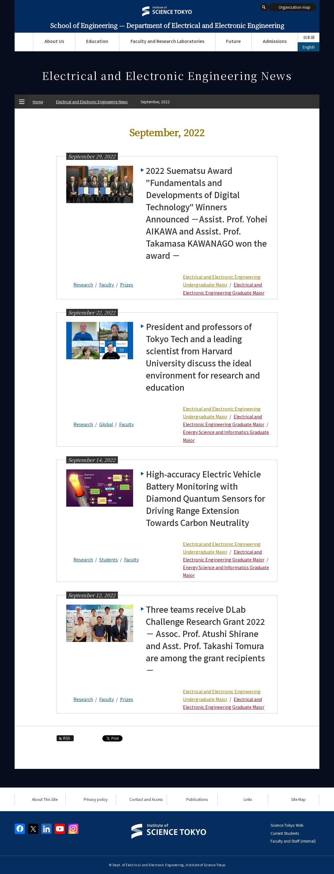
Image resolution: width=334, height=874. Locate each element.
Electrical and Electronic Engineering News (92, 101)
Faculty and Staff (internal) (293, 841)
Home (38, 101)
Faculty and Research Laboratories (167, 41)
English (309, 46)
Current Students (285, 833)
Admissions (275, 41)
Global (106, 424)
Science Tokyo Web (287, 825)
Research (83, 284)
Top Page (24, 42)
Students (108, 559)
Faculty (106, 284)
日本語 (308, 37)
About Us (54, 41)
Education (97, 41)
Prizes (126, 284)
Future (233, 41)
